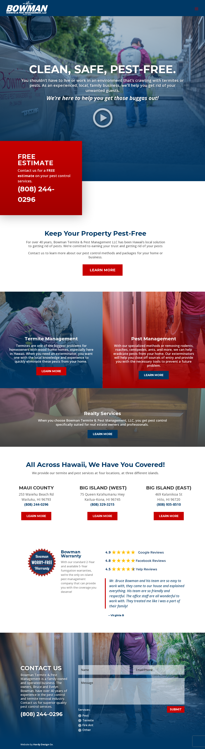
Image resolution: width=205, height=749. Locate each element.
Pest (83, 715)
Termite (86, 720)
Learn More (103, 270)
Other (84, 730)
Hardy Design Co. (43, 744)
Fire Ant (85, 725)
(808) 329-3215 (102, 504)
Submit (176, 709)
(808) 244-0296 (36, 504)
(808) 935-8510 (169, 504)
